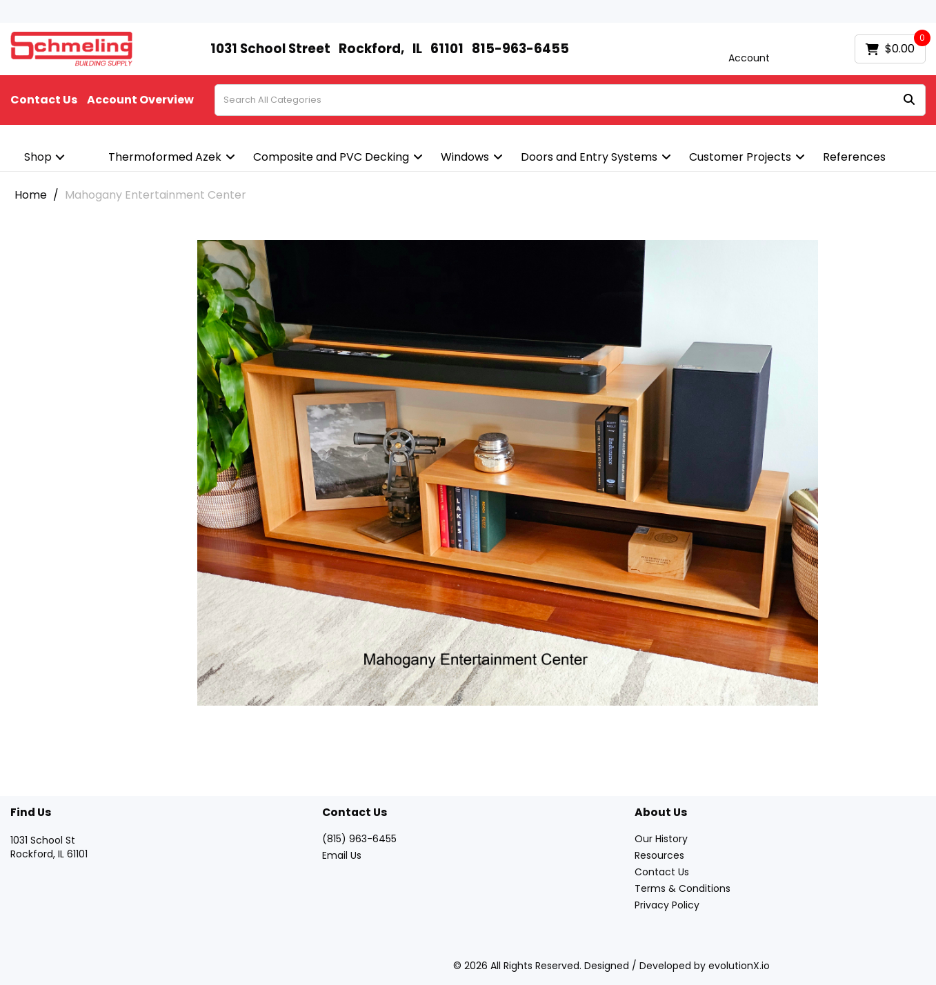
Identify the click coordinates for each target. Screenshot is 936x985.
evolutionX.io (739, 966)
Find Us (30, 812)
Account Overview (140, 100)
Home (30, 195)
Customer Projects (740, 157)
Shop (38, 157)
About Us (661, 812)
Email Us (341, 855)
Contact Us (43, 100)
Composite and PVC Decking (331, 157)
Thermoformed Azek (164, 157)
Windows (465, 157)
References (854, 157)
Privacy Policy (667, 905)
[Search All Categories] (570, 100)
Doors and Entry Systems (589, 157)
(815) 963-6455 (359, 839)
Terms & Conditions (682, 888)
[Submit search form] (909, 100)
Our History (661, 839)
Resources (659, 855)
